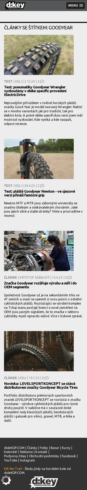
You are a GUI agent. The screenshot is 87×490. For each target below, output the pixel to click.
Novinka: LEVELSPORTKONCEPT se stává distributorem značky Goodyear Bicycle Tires (41, 385)
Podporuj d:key (15, 456)
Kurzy (66, 448)
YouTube (10, 460)
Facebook (69, 456)
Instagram (27, 460)
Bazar (55, 448)
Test (8, 81)
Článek (10, 277)
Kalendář (10, 452)
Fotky (44, 448)
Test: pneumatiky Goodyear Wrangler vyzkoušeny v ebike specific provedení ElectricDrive (35, 91)
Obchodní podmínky (44, 456)
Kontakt (41, 452)
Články (32, 448)
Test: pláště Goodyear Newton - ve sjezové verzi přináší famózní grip (39, 193)
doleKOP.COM (14, 448)
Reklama (26, 452)
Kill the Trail (13, 469)
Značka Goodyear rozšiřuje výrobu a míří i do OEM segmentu (40, 285)
